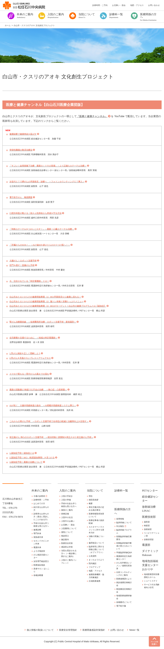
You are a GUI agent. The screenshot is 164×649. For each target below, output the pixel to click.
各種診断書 (38, 575)
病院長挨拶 (93, 500)
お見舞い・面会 (119, 5)
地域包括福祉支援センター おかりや (151, 565)
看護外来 (37, 547)
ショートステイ (150, 581)
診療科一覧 (121, 490)
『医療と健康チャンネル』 (92, 116)
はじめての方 (39, 503)
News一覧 (134, 630)
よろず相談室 (39, 551)
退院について (67, 532)
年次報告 (121, 526)
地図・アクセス (137, 5)
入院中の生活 (67, 517)
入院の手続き (67, 496)
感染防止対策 (67, 547)
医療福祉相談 (39, 565)
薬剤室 (147, 522)
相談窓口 (65, 536)
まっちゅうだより (96, 560)
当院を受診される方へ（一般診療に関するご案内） (69, 553)
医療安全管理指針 (68, 630)
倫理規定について (96, 543)
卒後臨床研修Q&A (124, 552)
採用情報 (120, 519)
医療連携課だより (124, 579)
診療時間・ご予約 (100, 5)
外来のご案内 (40, 490)
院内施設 (92, 563)
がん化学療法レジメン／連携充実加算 (124, 566)
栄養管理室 (149, 539)
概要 (91, 503)
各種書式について (124, 602)
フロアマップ (94, 567)
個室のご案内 (67, 510)
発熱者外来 (38, 537)
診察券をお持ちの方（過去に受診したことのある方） (41, 517)
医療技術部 (149, 516)
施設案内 (65, 539)
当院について (95, 490)
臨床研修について (124, 522)
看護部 (146, 544)
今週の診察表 (40, 496)
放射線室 (148, 529)
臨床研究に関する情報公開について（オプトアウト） (96, 549)
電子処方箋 (121, 606)
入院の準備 (66, 500)
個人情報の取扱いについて (40, 630)
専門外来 (37, 533)
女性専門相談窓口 (41, 561)
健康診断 (37, 530)
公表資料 (92, 556)
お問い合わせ (154, 5)
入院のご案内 (67, 490)
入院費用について (69, 528)
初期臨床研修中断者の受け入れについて (124, 546)
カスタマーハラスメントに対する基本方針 (96, 530)
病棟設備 (65, 514)
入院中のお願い (68, 521)
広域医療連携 (94, 581)
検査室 (147, 525)
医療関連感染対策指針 (93, 630)
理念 (91, 496)
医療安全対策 (67, 543)
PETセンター (150, 490)
